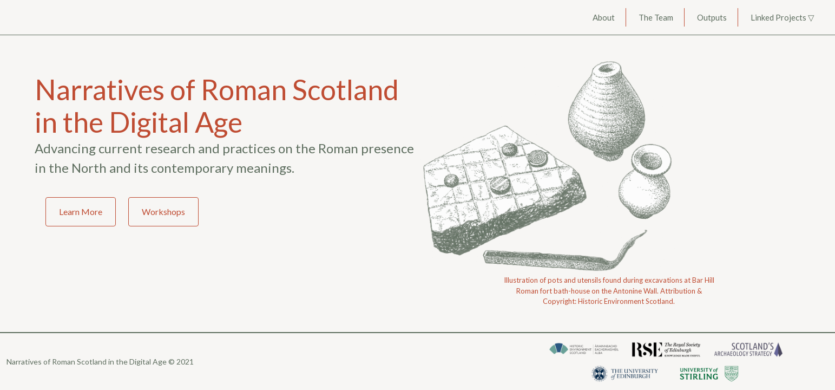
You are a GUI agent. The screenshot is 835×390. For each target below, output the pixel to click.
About (604, 17)
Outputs (712, 17)
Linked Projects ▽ (782, 17)
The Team (656, 17)
